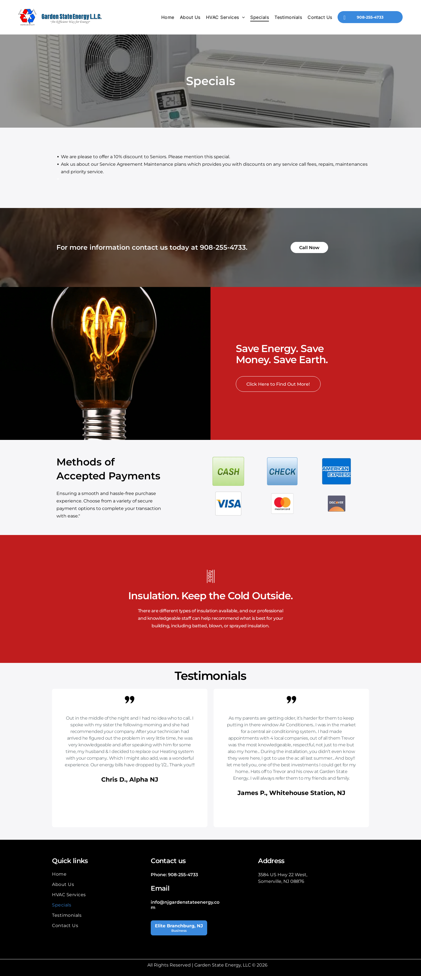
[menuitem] (168, 17)
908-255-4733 (223, 247)
